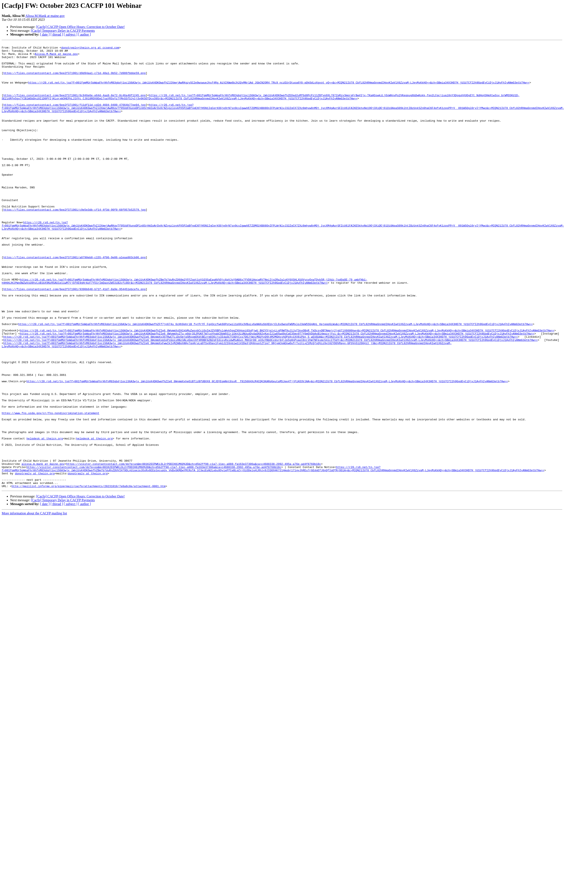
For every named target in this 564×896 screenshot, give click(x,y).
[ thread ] (56, 34)
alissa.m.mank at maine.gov (43, 548)
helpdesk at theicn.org (45, 518)
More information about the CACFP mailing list (34, 602)
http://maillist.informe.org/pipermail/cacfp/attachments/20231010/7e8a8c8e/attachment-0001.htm (88, 575)
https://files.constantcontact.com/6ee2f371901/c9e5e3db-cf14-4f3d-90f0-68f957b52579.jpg (74, 243)
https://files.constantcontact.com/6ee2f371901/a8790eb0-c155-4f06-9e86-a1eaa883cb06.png (74, 300)
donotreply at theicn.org (34, 560)
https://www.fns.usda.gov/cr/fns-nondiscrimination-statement (50, 487)
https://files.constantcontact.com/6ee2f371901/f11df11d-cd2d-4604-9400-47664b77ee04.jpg (74, 117)
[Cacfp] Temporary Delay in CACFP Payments (63, 30)
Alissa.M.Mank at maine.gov (45, 16)
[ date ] (45, 34)
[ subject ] (70, 34)
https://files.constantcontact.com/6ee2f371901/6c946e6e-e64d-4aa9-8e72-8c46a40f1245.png (74, 106)
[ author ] (84, 34)
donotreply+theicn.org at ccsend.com (90, 49)
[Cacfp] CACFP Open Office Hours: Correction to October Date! (80, 27)
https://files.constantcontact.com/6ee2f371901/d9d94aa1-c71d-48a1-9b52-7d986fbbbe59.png (74, 79)
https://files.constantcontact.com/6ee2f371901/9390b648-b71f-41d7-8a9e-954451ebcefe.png (74, 338)
